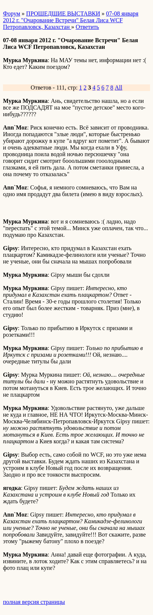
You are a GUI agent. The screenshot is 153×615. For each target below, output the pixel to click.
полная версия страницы (34, 602)
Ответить (87, 27)
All (118, 87)
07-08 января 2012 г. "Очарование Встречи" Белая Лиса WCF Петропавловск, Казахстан (71, 20)
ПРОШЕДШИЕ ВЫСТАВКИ (63, 13)
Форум (11, 13)
